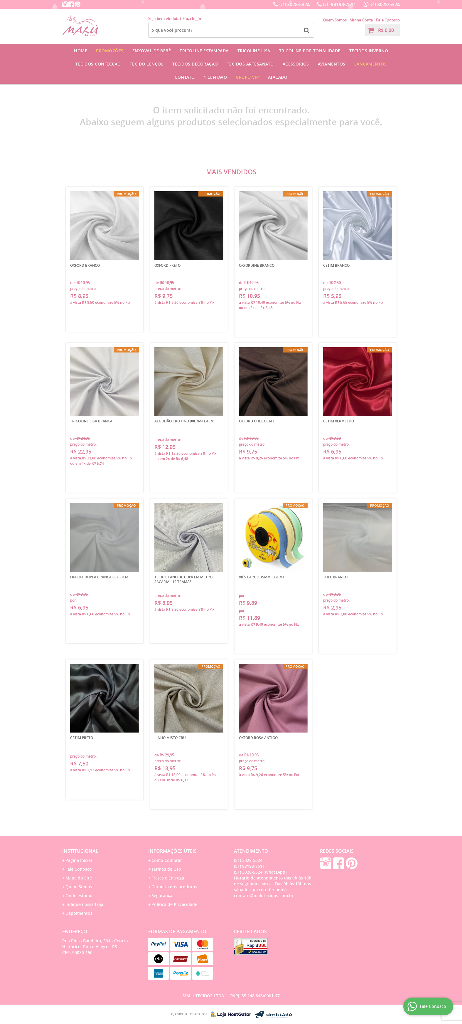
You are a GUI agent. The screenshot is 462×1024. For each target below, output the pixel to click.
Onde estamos (80, 895)
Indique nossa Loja (84, 904)
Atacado (278, 77)
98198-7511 (339, 4)
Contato (185, 77)
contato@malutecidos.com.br (264, 895)
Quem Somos (335, 20)
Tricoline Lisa (253, 50)
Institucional (80, 851)
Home (80, 50)
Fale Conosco (388, 20)
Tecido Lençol (147, 64)
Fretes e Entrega (167, 878)
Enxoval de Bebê (151, 50)
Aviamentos (331, 64)
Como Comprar (166, 860)
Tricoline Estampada (204, 50)
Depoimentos (78, 913)
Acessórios (296, 64)
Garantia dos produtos (174, 886)
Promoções (110, 50)
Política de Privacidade (174, 904)
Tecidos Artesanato (250, 64)
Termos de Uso (166, 869)
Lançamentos (370, 64)
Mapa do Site (78, 878)
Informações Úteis (172, 851)
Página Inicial (78, 860)
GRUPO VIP (247, 77)
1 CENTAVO (215, 77)
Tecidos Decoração (195, 64)
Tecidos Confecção (98, 64)
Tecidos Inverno (368, 50)
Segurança (161, 895)
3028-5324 (294, 4)
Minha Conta (361, 20)
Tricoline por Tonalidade (309, 50)
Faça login (192, 18)
